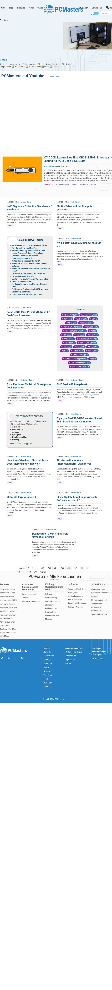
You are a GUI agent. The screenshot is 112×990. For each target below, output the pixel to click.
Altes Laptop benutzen (21, 281)
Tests (11, 8)
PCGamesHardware (73, 652)
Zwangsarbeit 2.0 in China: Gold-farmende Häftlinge (50, 535)
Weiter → (44, 572)
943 (29, 572)
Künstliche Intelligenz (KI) (75, 359)
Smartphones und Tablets (29, 596)
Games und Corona (87, 343)
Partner (68, 663)
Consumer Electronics (31, 601)
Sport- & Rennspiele (99, 614)
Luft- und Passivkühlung (51, 596)
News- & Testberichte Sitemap (48, 656)
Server (31, 8)
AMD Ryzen (68, 339)
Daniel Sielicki (75, 202)
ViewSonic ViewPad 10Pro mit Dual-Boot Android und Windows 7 (27, 462)
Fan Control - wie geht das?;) (24, 248)
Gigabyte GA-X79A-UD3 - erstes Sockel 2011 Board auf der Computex (79, 420)
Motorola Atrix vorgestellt (21, 497)
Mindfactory (17, 429)
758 (81, 568)
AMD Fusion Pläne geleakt (72, 384)
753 (49, 568)
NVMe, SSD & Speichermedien (57, 185)
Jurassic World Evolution (75, 331)
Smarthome (70, 343)
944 (35, 572)
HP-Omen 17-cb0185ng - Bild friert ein (28, 274)
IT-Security (83, 8)
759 (88, 568)
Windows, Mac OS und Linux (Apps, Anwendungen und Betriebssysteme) (77, 594)
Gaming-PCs (97, 8)
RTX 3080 (80, 347)
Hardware (21, 8)
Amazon (15, 432)
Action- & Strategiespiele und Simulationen (98, 600)
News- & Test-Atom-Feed (48, 675)
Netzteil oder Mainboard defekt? (26, 261)
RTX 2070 (80, 335)
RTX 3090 (93, 347)
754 (55, 568)
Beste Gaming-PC (80, 355)
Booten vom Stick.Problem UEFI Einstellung (30, 279)
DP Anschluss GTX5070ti (23, 276)
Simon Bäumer (76, 239)
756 (68, 568)
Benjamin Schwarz (27, 380)
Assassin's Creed (89, 315)
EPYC (65, 351)
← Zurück (21, 568)
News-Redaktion (49, 166)
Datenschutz (70, 656)
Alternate (16, 427)
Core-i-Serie (92, 351)
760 (18, 572)
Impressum (70, 659)
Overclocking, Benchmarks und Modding (52, 615)
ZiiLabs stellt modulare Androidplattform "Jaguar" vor (74, 462)
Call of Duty (82, 319)
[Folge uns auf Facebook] (15, 658)
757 (75, 568)
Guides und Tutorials (80, 367)
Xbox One (72, 323)
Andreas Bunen (26, 202)
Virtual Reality (92, 327)
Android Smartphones (72, 327)
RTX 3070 (67, 347)
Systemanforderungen (80, 363)
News (3, 8)
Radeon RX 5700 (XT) (87, 339)
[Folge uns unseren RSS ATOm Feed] (22, 658)
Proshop (15, 440)
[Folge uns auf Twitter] (2, 658)
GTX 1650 (93, 335)
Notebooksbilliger (20, 437)
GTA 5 (94, 319)
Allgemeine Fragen (98, 589)
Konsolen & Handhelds (100, 593)
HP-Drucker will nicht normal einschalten (29, 245)
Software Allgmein (75, 607)
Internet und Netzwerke (77, 603)
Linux (93, 359)
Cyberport (16, 434)
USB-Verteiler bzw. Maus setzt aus (27, 294)
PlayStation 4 (86, 323)
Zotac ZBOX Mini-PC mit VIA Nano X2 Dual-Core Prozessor (28, 314)
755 (62, 568)
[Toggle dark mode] (95, 13)
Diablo (93, 331)
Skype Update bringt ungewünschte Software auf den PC (77, 499)
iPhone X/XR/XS (71, 315)
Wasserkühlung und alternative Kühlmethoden (53, 604)
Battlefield (68, 319)
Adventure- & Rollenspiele (96, 609)
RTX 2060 (67, 335)
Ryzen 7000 (78, 351)
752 (42, 568)
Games (40, 8)
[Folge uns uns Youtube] (9, 658)
